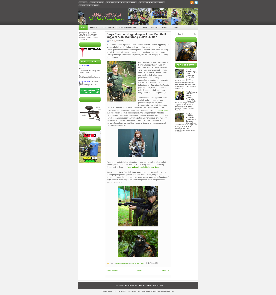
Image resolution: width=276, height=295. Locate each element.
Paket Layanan (108, 28)
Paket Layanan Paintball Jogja (151, 3)
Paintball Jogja (97, 3)
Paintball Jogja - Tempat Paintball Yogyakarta (146, 285)
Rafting (142, 263)
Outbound (126, 263)
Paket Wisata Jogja (158, 291)
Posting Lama (165, 270)
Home (83, 28)
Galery (154, 28)
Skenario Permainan (127, 28)
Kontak (175, 28)
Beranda (83, 3)
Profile (93, 28)
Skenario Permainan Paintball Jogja (121, 3)
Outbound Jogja (122, 291)
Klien (164, 28)
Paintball (136, 263)
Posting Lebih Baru (112, 270)
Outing (132, 263)
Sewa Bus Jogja (169, 291)
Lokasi (144, 28)
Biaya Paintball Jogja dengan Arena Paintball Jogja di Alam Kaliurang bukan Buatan (136, 35)
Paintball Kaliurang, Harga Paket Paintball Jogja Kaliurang (191, 117)
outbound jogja (162, 110)
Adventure (119, 263)
